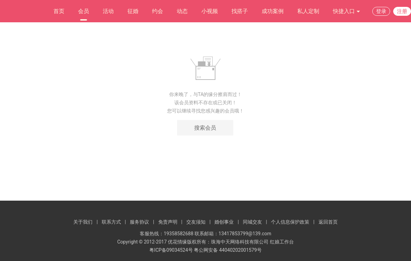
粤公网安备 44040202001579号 (228, 250)
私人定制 (308, 11)
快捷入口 (346, 11)
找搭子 (240, 11)
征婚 (132, 11)
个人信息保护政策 (290, 222)
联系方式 (111, 222)
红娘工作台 (282, 242)
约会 (157, 11)
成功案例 (273, 11)
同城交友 (252, 222)
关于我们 (82, 222)
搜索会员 (205, 127)
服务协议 (139, 222)
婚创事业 (224, 222)
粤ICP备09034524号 (171, 250)
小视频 (209, 11)
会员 (83, 11)
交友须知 (196, 222)
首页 (58, 11)
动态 (182, 11)
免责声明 (167, 222)
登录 (381, 11)
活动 (108, 11)
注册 (402, 11)
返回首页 (328, 222)
